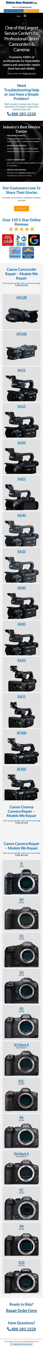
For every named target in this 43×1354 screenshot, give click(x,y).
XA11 (21, 370)
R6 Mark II (21, 1154)
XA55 (21, 696)
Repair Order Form (31, 11)
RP (21, 900)
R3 (22, 972)
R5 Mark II (21, 1045)
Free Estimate (17, 11)
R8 (22, 1226)
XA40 (21, 588)
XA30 (21, 515)
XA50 (21, 660)
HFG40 (21, 334)
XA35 (21, 551)
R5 (22, 1008)
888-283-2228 (26, 7)
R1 (22, 936)
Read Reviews (22, 209)
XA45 (21, 624)
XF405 (21, 769)
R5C (21, 1081)
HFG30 (21, 297)
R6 (22, 1117)
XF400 (21, 733)
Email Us (7, 11)
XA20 (21, 442)
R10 (21, 1262)
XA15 (21, 406)
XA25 (21, 479)
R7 (22, 1190)
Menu (19, 16)
